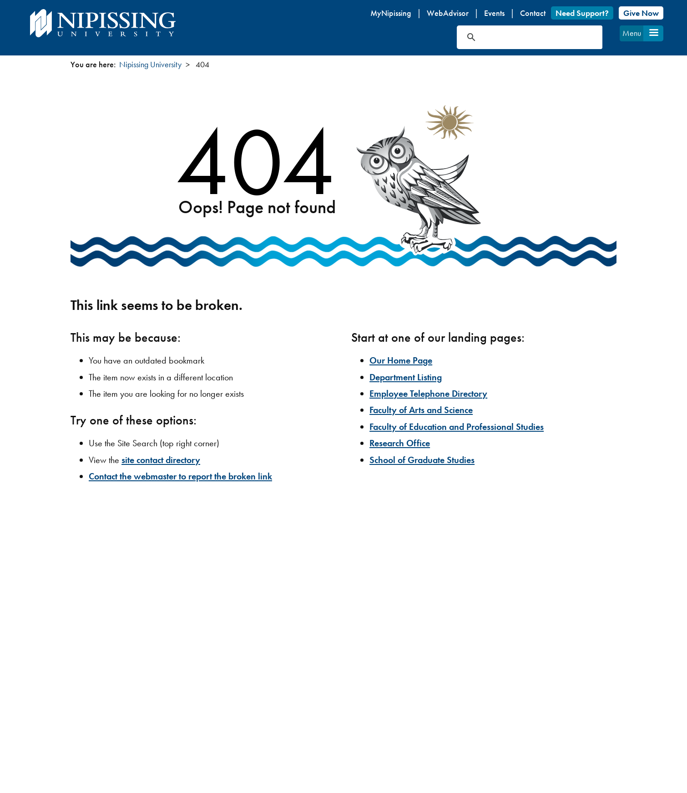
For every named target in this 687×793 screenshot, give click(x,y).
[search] (519, 37)
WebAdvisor (448, 13)
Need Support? (582, 13)
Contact (533, 13)
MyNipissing (390, 13)
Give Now (641, 13)
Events (494, 13)
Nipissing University (150, 64)
